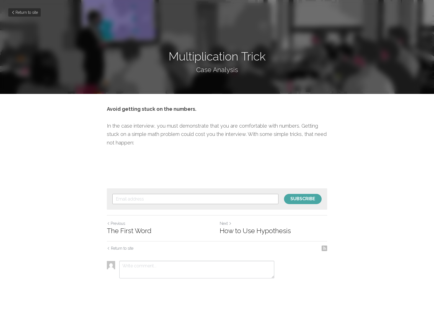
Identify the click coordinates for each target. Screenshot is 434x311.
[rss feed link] (324, 248)
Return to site (24, 12)
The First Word (129, 231)
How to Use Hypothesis (255, 231)
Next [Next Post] (226, 223)
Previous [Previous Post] (116, 223)
